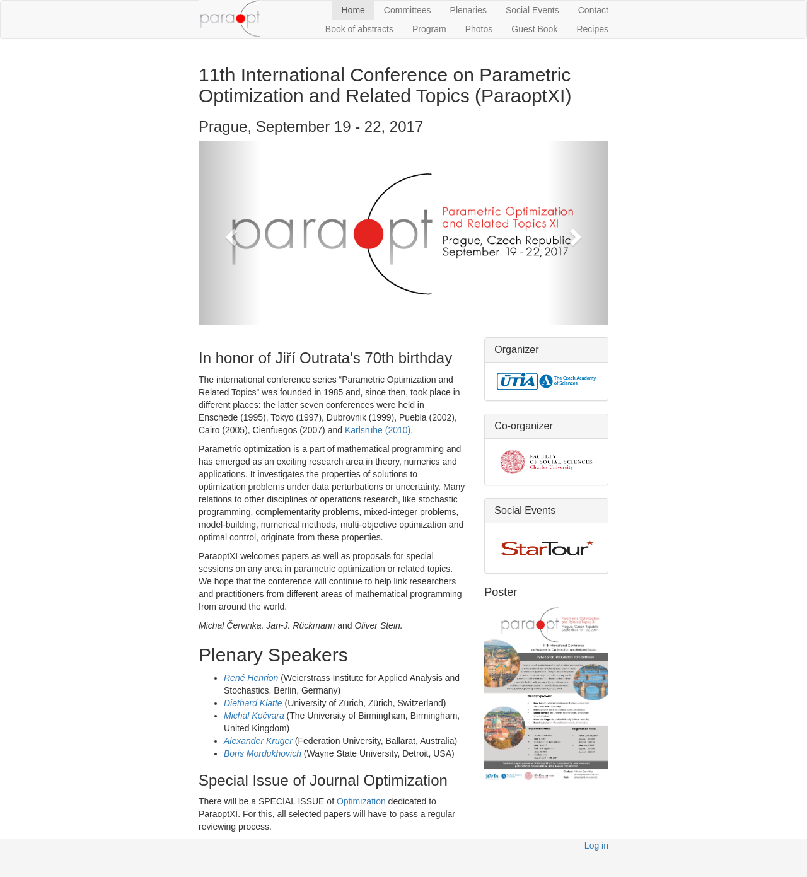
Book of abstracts (359, 29)
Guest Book (534, 29)
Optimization (361, 801)
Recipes (592, 29)
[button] (229, 233)
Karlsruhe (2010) (377, 430)
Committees (407, 10)
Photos (479, 29)
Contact (593, 10)
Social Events (532, 10)
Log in (596, 845)
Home (353, 10)
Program (429, 29)
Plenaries (468, 10)
